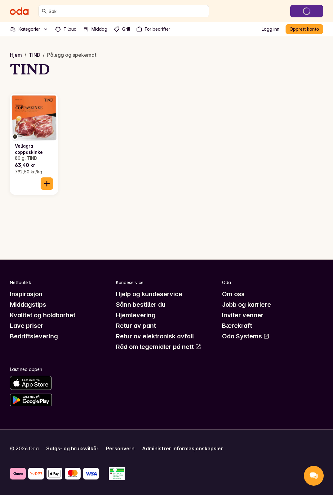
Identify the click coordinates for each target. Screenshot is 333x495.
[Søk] (44, 11)
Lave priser (26, 325)
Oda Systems (245, 336)
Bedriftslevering (34, 336)
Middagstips (28, 304)
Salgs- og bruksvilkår (72, 448)
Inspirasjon (26, 294)
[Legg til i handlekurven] (47, 183)
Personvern (120, 448)
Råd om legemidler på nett (158, 346)
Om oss (233, 294)
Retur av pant (136, 325)
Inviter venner (243, 315)
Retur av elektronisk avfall (155, 336)
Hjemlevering (136, 315)
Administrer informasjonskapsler (182, 448)
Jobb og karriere (246, 304)
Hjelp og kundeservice (149, 294)
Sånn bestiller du (141, 304)
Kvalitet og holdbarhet (42, 315)
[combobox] (127, 11)
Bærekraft (237, 325)
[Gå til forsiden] (19, 11)
